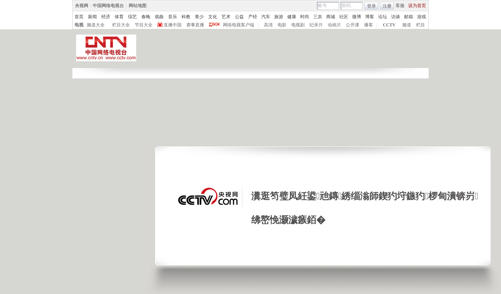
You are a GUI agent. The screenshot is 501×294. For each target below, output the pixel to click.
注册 (387, 6)
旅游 (278, 16)
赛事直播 (195, 25)
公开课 (352, 25)
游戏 (421, 16)
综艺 (132, 16)
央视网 (81, 5)
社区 (343, 16)
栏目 (420, 25)
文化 (212, 16)
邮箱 (408, 16)
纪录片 (316, 25)
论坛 (382, 16)
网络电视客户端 (238, 25)
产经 (252, 16)
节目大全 (144, 25)
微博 (356, 16)
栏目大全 (121, 25)
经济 (105, 16)
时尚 (304, 16)
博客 (369, 16)
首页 (79, 16)
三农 (317, 16)
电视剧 (298, 25)
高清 (268, 25)
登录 (371, 6)
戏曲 (159, 16)
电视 (79, 25)
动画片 (334, 25)
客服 (400, 5)
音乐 (172, 16)
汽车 (265, 16)
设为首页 (417, 5)
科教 (185, 16)
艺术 (226, 16)
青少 (199, 16)
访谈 (395, 16)
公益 (239, 16)
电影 (282, 25)
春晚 (145, 16)
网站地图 (138, 5)
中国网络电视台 (108, 5)
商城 (330, 16)
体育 (119, 16)
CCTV (389, 25)
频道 (406, 25)
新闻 (92, 16)
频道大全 (96, 25)
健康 (291, 16)
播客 (368, 25)
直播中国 (172, 25)
